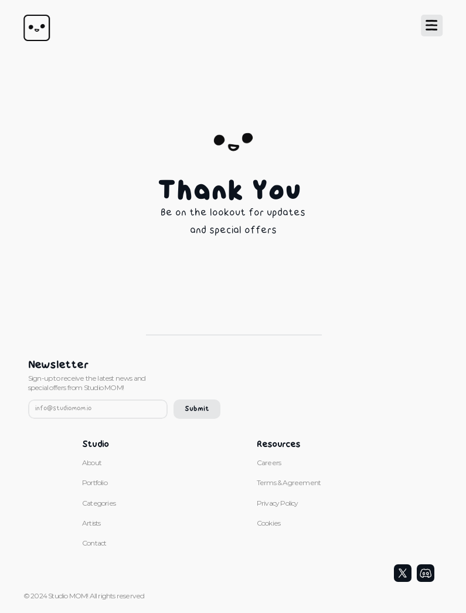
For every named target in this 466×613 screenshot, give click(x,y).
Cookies (268, 523)
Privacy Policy (277, 503)
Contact (94, 543)
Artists (91, 523)
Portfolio (94, 482)
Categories (98, 503)
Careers (269, 462)
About (91, 462)
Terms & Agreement (289, 482)
